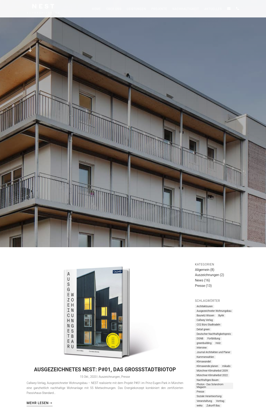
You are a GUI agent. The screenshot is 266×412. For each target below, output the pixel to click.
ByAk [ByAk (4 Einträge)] (221, 315)
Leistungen (136, 9)
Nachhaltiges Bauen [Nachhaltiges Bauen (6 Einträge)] (208, 380)
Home (96, 9)
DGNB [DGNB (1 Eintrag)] (200, 338)
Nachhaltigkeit (185, 9)
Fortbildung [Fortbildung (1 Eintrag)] (213, 338)
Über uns (113, 9)
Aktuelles (213, 9)
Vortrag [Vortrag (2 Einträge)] (220, 401)
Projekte (159, 9)
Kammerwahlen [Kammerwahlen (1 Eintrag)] (205, 357)
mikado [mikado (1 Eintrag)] (226, 366)
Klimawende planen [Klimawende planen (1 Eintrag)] (207, 366)
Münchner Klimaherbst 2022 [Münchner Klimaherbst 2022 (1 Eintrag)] (212, 375)
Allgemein (202, 269)
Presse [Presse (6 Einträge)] (200, 392)
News (199, 280)
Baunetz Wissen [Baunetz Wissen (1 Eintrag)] (205, 315)
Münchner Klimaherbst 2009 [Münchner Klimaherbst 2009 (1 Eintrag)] (212, 371)
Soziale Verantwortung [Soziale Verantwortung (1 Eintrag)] (209, 396)
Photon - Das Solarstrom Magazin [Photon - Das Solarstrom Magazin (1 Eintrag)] (210, 386)
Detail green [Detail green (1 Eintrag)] (203, 329)
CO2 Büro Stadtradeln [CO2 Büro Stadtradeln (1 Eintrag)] (208, 324)
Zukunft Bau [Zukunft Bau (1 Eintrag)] (213, 405)
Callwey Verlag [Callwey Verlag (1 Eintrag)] (205, 320)
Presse (125, 377)
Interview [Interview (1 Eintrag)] (202, 348)
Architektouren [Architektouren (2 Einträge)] (205, 306)
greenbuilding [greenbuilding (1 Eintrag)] (204, 343)
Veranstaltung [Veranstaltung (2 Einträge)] (204, 401)
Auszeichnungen (109, 377)
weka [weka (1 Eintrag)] (199, 405)
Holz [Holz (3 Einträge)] (218, 343)
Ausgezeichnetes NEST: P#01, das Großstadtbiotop (105, 370)
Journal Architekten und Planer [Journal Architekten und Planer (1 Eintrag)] (213, 352)
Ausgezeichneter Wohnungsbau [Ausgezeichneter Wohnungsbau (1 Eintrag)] (214, 311)
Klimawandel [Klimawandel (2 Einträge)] (204, 361)
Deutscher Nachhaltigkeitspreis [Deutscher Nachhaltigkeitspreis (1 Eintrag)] (214, 334)
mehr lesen (38, 403)
